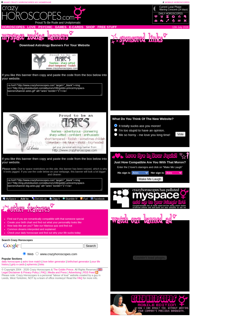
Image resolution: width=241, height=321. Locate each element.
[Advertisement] (149, 78)
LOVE (31, 27)
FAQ (43, 272)
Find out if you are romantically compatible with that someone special (45, 218)
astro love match (32, 261)
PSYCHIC (45, 27)
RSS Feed (90, 272)
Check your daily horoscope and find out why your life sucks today (44, 232)
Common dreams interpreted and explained (31, 229)
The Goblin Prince (63, 269)
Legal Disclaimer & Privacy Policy (20, 272)
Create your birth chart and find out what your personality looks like (44, 222)
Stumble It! (70, 198)
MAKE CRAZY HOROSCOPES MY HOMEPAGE (26, 2)
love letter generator (54, 261)
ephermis (32, 264)
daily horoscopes (11, 261)
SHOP (90, 27)
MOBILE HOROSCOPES (175, 2)
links (41, 264)
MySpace (9, 198)
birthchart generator (78, 261)
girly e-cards (18, 264)
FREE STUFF (107, 27)
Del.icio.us (39, 198)
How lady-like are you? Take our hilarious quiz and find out (39, 225)
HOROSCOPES (13, 27)
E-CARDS (76, 27)
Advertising (75, 272)
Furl (84, 198)
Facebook (98, 198)
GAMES (60, 27)
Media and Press (57, 272)
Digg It (54, 198)
